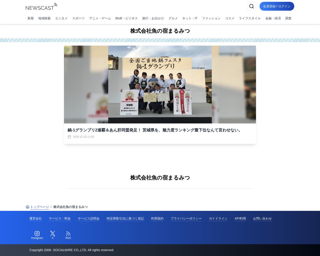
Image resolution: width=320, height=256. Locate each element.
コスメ (229, 18)
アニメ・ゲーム (100, 18)
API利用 (240, 218)
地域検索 (44, 18)
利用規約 (157, 218)
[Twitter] (52, 235)
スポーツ (78, 18)
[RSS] (68, 235)
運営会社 (35, 218)
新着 (31, 18)
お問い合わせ (262, 218)
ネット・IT (189, 18)
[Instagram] (37, 235)
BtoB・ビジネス (126, 18)
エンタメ (61, 18)
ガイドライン (218, 218)
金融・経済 (273, 18)
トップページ (37, 207)
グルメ (173, 18)
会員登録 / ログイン (277, 6)
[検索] (251, 6)
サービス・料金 (60, 218)
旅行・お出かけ (153, 18)
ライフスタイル (250, 18)
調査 (288, 18)
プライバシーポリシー (186, 218)
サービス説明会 (89, 218)
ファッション (211, 18)
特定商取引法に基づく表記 (125, 218)
